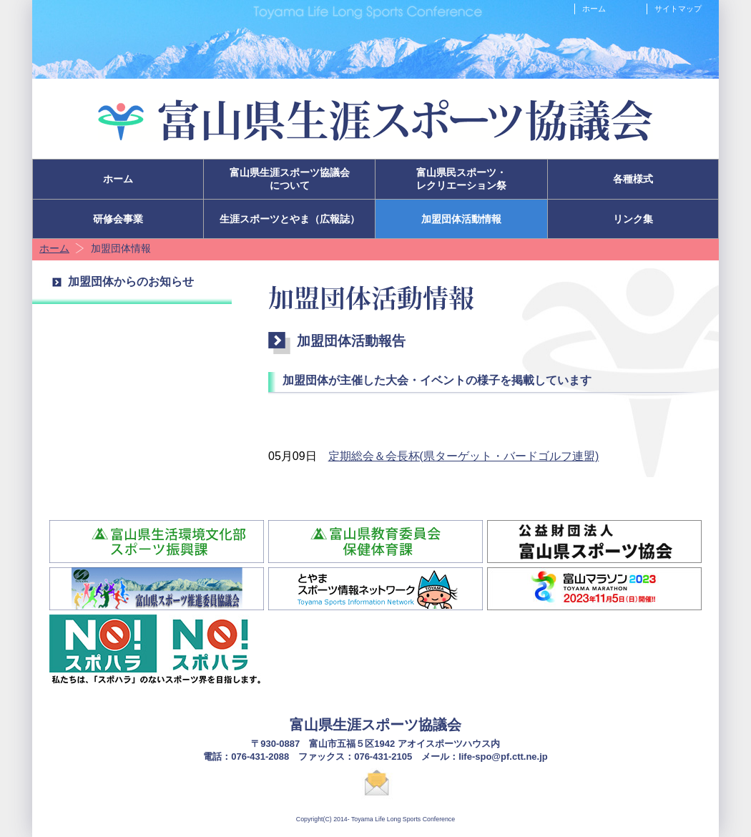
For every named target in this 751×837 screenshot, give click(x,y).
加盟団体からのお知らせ (131, 281)
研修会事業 (118, 219)
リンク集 (633, 219)
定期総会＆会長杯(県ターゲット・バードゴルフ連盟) (463, 456)
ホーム (594, 8)
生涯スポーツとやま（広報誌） (290, 219)
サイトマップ (678, 8)
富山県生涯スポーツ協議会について (290, 179)
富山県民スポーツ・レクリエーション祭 (461, 179)
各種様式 (633, 179)
